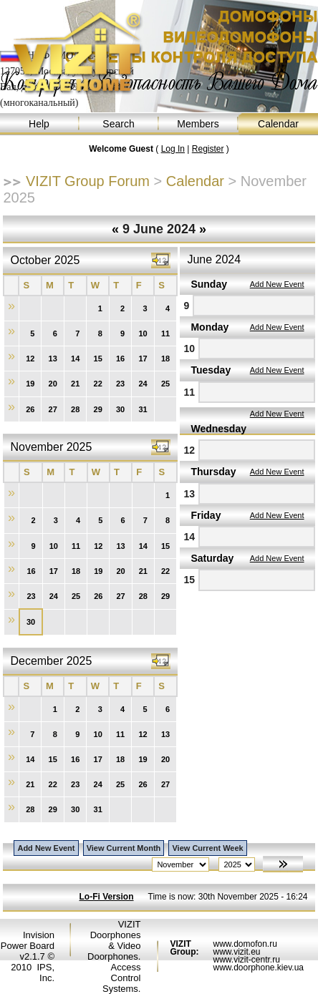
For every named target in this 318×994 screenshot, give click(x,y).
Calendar (278, 124)
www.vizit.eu (236, 952)
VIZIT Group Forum (88, 181)
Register (208, 149)
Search (119, 124)
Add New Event (277, 284)
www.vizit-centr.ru (246, 960)
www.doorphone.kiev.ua (258, 968)
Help (40, 124)
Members (198, 124)
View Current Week (207, 848)
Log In (173, 149)
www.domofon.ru (244, 944)
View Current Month (124, 848)
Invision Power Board (27, 940)
